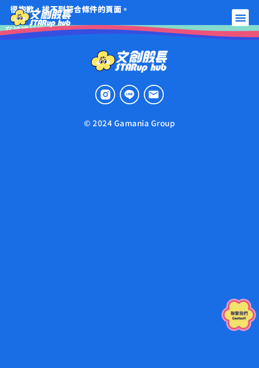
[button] (240, 17)
